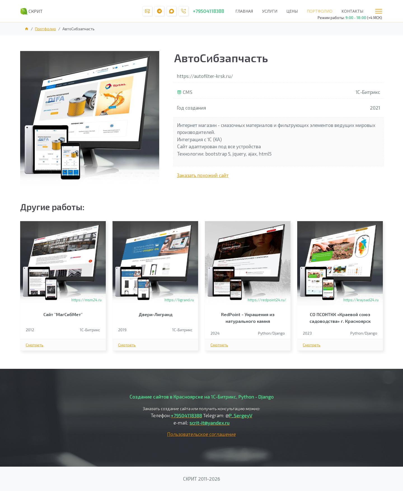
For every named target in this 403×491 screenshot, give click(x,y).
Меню (378, 11)
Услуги (269, 11)
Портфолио (319, 11)
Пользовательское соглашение (201, 434)
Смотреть (34, 344)
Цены (292, 11)
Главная (244, 11)
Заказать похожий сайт (203, 175)
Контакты (352, 11)
